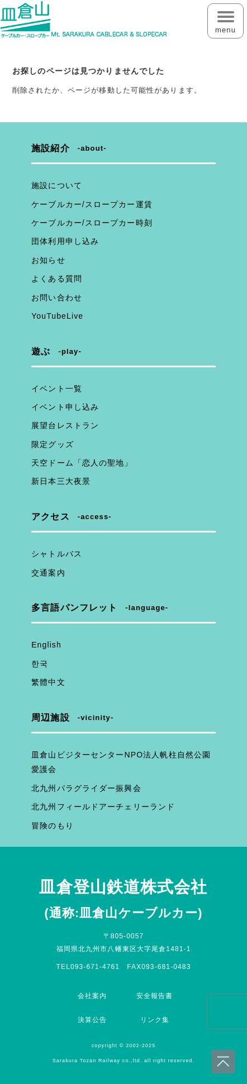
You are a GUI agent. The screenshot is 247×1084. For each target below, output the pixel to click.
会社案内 (92, 996)
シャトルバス (56, 553)
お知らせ (48, 260)
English (46, 644)
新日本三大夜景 (61, 481)
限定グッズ (52, 444)
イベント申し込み (65, 406)
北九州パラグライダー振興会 (86, 788)
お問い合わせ (56, 297)
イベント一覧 (56, 388)
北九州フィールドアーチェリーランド (103, 806)
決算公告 (92, 1020)
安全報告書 (154, 996)
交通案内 (48, 572)
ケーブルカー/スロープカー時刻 (92, 222)
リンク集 (154, 1020)
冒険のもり (52, 825)
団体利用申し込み (65, 241)
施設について (56, 185)
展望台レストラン (65, 425)
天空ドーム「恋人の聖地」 (81, 462)
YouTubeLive (57, 315)
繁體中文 (48, 682)
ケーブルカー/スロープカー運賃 (92, 204)
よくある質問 (56, 278)
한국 (39, 663)
